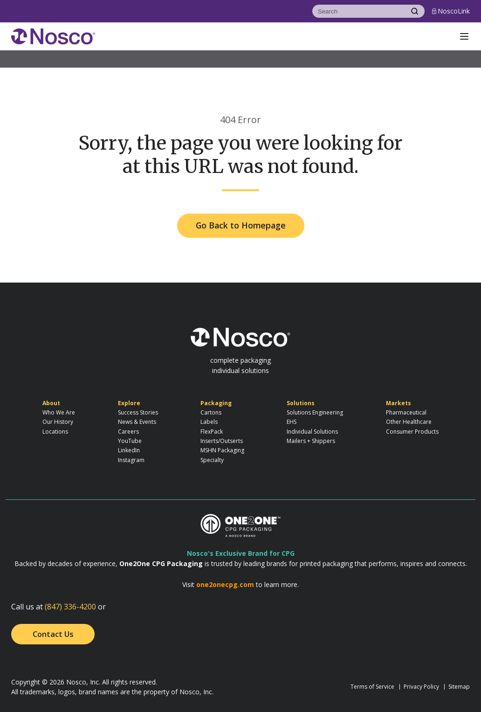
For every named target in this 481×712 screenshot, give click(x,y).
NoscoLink (451, 11)
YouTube (130, 441)
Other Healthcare (409, 422)
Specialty (212, 460)
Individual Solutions (312, 431)
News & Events (137, 422)
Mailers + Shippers (311, 441)
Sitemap (459, 687)
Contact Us (53, 634)
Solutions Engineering (315, 412)
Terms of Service (372, 687)
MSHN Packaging (222, 450)
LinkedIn (129, 450)
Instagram (131, 460)
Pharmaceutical (406, 412)
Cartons (210, 412)
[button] (464, 36)
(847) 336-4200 (70, 606)
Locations (55, 431)
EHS (291, 422)
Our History (57, 422)
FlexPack (211, 431)
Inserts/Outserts (221, 441)
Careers (128, 431)
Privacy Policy (421, 687)
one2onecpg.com (225, 584)
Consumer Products (412, 431)
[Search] (358, 11)
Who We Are (58, 412)
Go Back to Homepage (241, 225)
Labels (209, 422)
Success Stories (138, 412)
